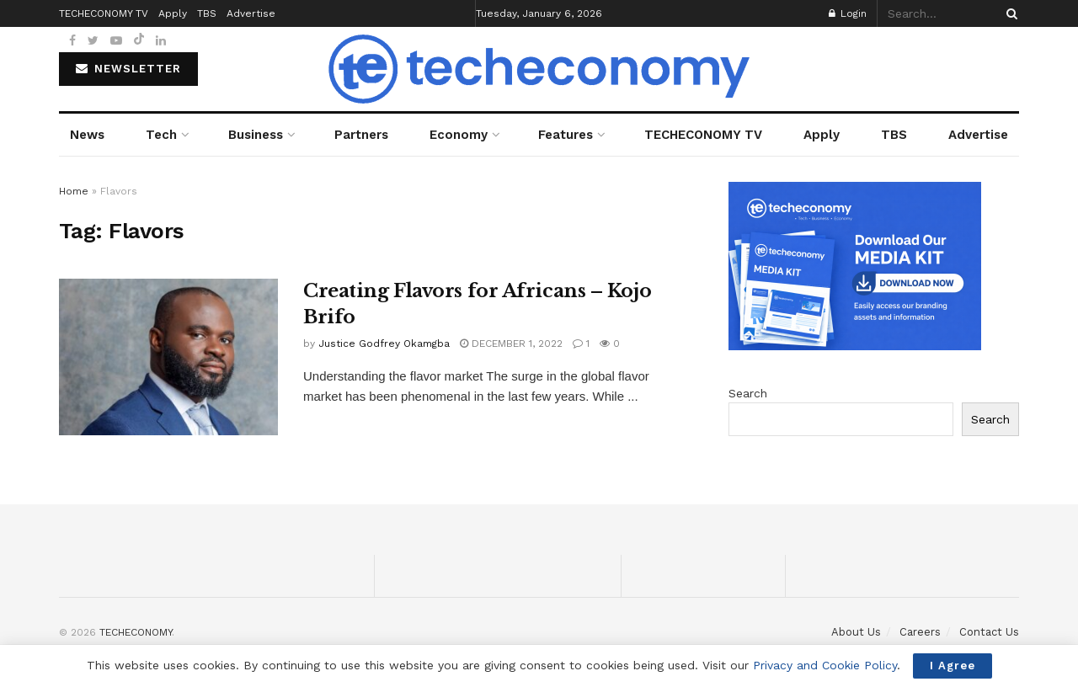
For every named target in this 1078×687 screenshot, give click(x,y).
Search (747, 393)
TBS (894, 134)
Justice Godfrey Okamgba (384, 343)
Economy (459, 134)
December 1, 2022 (511, 343)
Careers (920, 632)
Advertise (978, 134)
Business (255, 134)
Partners (361, 134)
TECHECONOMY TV (703, 134)
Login (848, 13)
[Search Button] (1009, 13)
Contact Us (989, 632)
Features (565, 134)
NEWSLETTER (128, 68)
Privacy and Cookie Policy (825, 665)
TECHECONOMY (135, 632)
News (87, 134)
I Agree (952, 665)
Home (73, 191)
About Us (856, 632)
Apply (821, 134)
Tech (161, 134)
